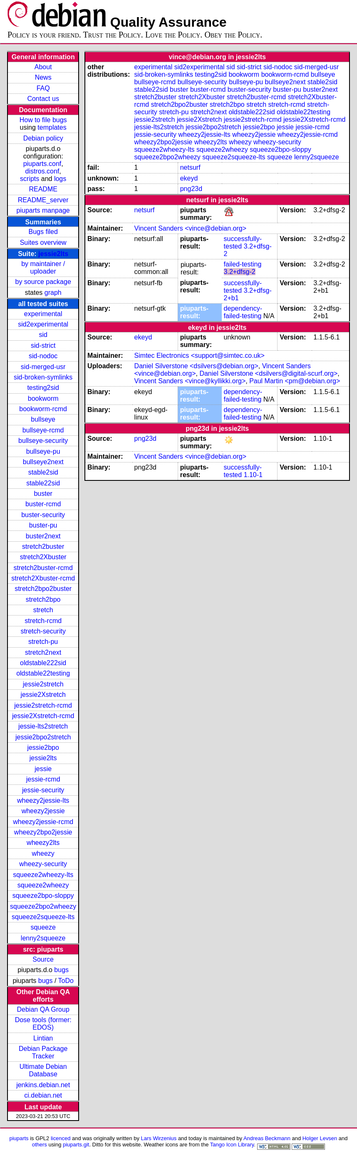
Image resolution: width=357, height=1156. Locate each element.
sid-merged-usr (43, 366)
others (39, 1144)
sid (43, 334)
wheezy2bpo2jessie (43, 832)
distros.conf (42, 171)
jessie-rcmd (43, 779)
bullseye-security (43, 440)
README (43, 189)
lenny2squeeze (43, 938)
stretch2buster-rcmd (43, 567)
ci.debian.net (43, 1095)
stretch (43, 609)
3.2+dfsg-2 (239, 271)
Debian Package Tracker (43, 1052)
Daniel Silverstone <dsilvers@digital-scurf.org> (268, 373)
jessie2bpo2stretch (43, 737)
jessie (43, 768)
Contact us (43, 98)
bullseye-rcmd (43, 430)
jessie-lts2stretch (43, 726)
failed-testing (243, 264)
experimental (43, 313)
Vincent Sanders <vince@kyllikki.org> (190, 380)
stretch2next (43, 652)
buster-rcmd (43, 504)
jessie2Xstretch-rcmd (43, 715)
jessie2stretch (43, 684)
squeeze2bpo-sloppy (43, 895)
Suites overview (43, 242)
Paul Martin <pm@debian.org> (294, 380)
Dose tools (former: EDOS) (43, 1023)
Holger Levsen (319, 1138)
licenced (61, 1138)
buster (43, 493)
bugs (61, 969)
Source (43, 959)
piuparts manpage (43, 210)
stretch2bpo (43, 599)
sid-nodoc (43, 355)
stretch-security (42, 631)
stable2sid (43, 472)
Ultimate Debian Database (43, 1070)
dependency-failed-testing (243, 312)
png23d (191, 188)
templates (51, 127)
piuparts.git (76, 1144)
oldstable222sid (43, 662)
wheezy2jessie (43, 810)
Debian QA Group (43, 1009)
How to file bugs (43, 119)
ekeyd (189, 178)
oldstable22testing (43, 673)
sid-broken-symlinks (43, 377)
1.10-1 (253, 474)
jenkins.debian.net (43, 1084)
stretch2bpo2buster (43, 588)
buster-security (43, 514)
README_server (43, 200)
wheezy (43, 853)
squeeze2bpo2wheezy (43, 906)
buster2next (43, 536)
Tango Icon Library (232, 1144)
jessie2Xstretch (43, 694)
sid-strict (43, 345)
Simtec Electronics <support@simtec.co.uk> (199, 355)
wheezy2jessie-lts (43, 800)
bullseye (43, 419)
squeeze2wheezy (43, 885)
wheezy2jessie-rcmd (43, 821)
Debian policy (43, 138)
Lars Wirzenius (159, 1138)
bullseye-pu (43, 451)
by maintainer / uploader (43, 267)
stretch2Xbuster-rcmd (43, 578)
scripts (29, 178)
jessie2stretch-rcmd (43, 705)
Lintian (43, 1038)
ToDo (66, 980)
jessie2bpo (43, 747)
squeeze (43, 927)
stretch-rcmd (43, 620)
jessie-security (43, 790)
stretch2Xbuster (43, 556)
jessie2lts (53, 253)
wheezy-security (43, 863)
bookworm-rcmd (43, 408)
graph (53, 292)
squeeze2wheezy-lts (43, 874)
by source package (43, 281)
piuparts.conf (42, 163)
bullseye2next (43, 461)
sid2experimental (43, 324)
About (43, 66)
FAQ (43, 88)
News (43, 77)
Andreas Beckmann (266, 1138)
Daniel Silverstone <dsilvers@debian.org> (196, 365)
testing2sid (43, 387)
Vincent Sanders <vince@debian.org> (190, 228)
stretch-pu (43, 641)
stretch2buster (43, 546)
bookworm (43, 398)
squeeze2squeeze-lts (43, 916)
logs (60, 178)
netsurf (190, 167)
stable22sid (43, 483)
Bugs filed (43, 231)
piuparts (19, 1138)
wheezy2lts (43, 842)
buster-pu (43, 525)
